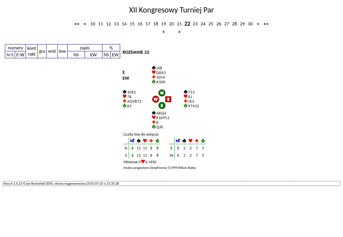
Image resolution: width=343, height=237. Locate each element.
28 (234, 24)
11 (100, 24)
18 (155, 24)
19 (163, 24)
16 (140, 24)
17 (147, 24)
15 (132, 24)
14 (124, 24)
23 (195, 24)
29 (242, 24)
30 (250, 24)
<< (77, 24)
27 (226, 24)
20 (171, 24)
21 (179, 24)
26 (218, 24)
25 (210, 24)
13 (116, 24)
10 (92, 24)
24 (203, 24)
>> (266, 24)
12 (108, 24)
